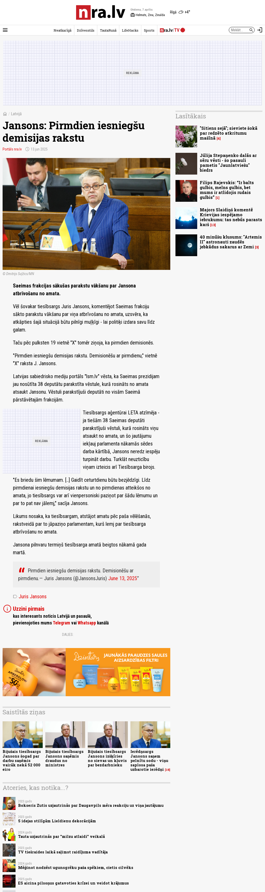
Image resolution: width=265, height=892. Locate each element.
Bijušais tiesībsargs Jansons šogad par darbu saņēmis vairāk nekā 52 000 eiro (22, 760)
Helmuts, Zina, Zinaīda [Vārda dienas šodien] (147, 15)
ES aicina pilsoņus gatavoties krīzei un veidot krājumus (73, 883)
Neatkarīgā (62, 30)
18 (167, 770)
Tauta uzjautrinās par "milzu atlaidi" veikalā (61, 836)
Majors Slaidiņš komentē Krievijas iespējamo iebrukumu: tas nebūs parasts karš (231, 217)
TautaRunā (108, 30)
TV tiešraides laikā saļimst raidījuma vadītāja (63, 852)
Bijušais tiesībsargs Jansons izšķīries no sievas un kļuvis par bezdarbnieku (107, 758)
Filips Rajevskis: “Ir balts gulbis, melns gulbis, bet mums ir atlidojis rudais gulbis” (227, 190)
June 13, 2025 (122, 578)
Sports (149, 30)
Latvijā (16, 113)
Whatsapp (87, 622)
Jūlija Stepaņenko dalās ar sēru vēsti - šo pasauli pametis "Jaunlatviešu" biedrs (228, 163)
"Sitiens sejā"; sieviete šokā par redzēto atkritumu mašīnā (228, 133)
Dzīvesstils (85, 30)
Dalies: (67, 634)
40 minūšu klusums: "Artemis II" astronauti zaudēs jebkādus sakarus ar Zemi (231, 241)
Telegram (61, 622)
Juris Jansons (30, 596)
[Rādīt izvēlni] (5, 30)
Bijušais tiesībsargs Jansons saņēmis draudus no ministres (64, 758)
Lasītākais (190, 116)
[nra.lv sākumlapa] (100, 12)
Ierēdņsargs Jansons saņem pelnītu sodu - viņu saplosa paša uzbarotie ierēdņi (149, 760)
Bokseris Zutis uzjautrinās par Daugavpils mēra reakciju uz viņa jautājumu (91, 805)
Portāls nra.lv (12, 149)
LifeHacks (130, 30)
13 (213, 225)
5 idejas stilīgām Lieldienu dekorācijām (57, 820)
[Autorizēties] (260, 30)
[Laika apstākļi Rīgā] (180, 12)
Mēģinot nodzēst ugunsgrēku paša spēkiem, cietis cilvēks (75, 867)
